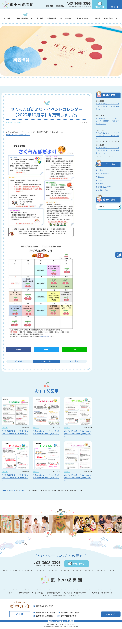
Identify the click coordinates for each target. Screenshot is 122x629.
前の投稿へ (19, 361)
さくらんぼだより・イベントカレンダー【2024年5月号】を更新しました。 (46, 477)
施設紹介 (68, 18)
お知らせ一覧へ (46, 361)
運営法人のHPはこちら (44, 606)
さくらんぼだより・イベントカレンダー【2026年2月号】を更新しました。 (107, 135)
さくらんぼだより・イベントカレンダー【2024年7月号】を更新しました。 (77, 433)
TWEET (46, 349)
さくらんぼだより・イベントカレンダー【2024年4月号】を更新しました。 (77, 477)
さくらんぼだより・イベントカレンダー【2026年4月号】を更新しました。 (15, 433)
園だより (101, 177)
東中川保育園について (25, 18)
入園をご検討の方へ (82, 18)
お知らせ (9, 122)
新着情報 (49, 6)
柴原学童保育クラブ (68, 616)
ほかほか (101, 180)
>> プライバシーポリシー (55, 624)
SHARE (18, 349)
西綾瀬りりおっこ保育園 (45, 612)
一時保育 (97, 18)
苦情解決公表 (103, 190)
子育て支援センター (111, 18)
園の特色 (40, 18)
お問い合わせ (100, 7)
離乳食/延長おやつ (105, 187)
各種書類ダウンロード (60, 595)
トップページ (8, 18)
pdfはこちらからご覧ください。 (18, 135)
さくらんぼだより (19, 122)
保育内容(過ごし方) (54, 18)
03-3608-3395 (80, 3)
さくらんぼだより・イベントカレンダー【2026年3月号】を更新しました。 (107, 121)
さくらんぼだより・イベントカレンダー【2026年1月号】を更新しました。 (107, 150)
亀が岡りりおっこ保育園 (70, 612)
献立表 (100, 183)
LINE (74, 349)
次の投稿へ (73, 361)
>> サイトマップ (70, 624)
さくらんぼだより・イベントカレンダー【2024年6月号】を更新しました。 (15, 477)
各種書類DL (60, 6)
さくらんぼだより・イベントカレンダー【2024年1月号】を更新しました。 (46, 433)
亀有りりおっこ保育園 (44, 616)
